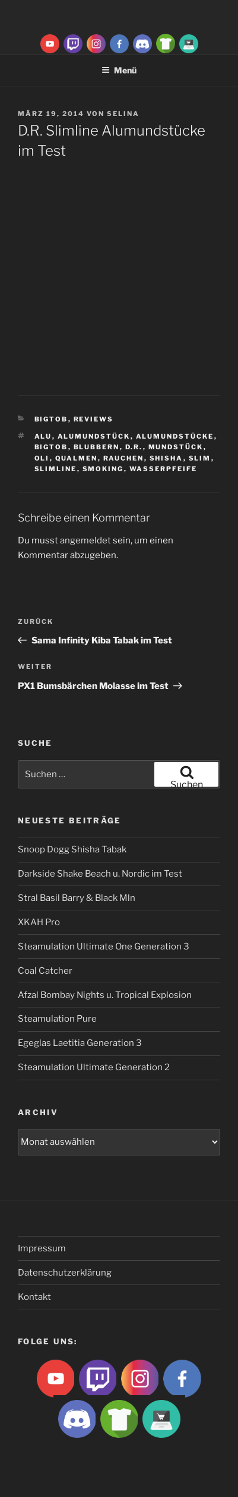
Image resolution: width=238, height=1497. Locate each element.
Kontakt (34, 1297)
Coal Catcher (45, 970)
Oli (42, 458)
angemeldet (85, 540)
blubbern (97, 447)
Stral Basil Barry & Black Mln (76, 898)
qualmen (76, 458)
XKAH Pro (39, 922)
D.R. (134, 447)
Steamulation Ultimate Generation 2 (94, 1067)
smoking (103, 469)
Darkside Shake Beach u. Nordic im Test (100, 873)
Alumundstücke (175, 436)
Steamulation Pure (57, 1018)
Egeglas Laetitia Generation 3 (80, 1043)
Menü (119, 70)
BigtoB (51, 419)
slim (200, 458)
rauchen (123, 458)
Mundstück (176, 447)
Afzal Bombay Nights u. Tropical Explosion (105, 995)
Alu (43, 436)
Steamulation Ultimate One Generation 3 (103, 946)
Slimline (55, 469)
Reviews (94, 419)
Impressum (42, 1248)
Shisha (166, 458)
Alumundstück (94, 436)
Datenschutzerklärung (65, 1272)
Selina (123, 114)
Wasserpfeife (163, 469)
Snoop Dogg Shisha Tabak (72, 849)
